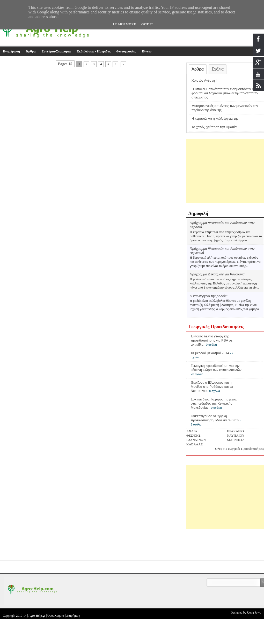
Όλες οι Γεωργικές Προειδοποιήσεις (239, 449)
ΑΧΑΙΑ (191, 431)
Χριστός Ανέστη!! (204, 80)
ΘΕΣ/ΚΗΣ (193, 435)
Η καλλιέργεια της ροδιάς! (209, 296)
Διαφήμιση (73, 615)
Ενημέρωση (11, 51)
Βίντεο (147, 51)
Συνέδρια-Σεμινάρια (56, 51)
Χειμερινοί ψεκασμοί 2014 (210, 353)
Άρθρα (30, 51)
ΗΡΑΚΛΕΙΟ (235, 431)
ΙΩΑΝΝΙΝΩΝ (196, 440)
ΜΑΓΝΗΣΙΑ (236, 440)
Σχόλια (217, 69)
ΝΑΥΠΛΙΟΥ (235, 435)
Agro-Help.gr (36, 615)
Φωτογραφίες (126, 51)
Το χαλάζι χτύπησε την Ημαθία (214, 127)
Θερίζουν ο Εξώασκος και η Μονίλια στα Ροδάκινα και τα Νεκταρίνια (212, 387)
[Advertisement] (225, 171)
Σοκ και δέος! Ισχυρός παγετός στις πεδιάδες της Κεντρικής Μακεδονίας (214, 403)
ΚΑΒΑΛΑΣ (194, 444)
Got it (147, 24)
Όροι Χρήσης (55, 615)
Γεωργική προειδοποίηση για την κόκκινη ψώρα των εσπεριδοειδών (216, 368)
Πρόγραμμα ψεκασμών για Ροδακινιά (217, 274)
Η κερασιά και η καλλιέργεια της (215, 118)
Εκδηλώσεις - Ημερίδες (93, 51)
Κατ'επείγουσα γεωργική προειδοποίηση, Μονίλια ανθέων (215, 418)
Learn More (124, 24)
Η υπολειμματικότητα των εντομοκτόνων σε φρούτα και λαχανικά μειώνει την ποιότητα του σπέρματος (226, 93)
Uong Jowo (254, 612)
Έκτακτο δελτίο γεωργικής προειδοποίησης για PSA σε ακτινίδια (211, 340)
